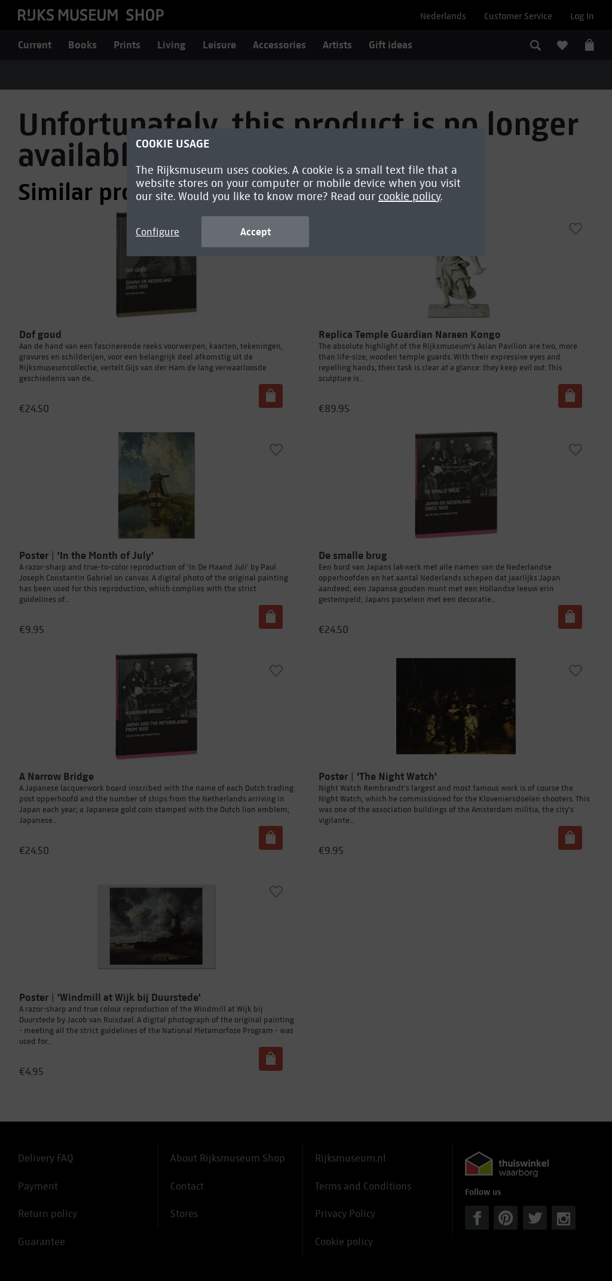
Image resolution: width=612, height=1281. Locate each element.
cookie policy (409, 196)
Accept (255, 231)
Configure (157, 232)
